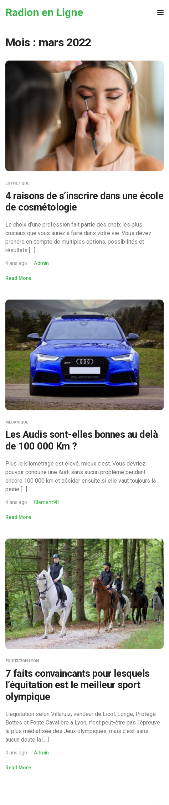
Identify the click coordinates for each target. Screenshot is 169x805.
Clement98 (46, 502)
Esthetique (17, 183)
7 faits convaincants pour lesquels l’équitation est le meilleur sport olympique (77, 685)
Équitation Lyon (22, 661)
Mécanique (16, 422)
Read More (18, 278)
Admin (41, 263)
